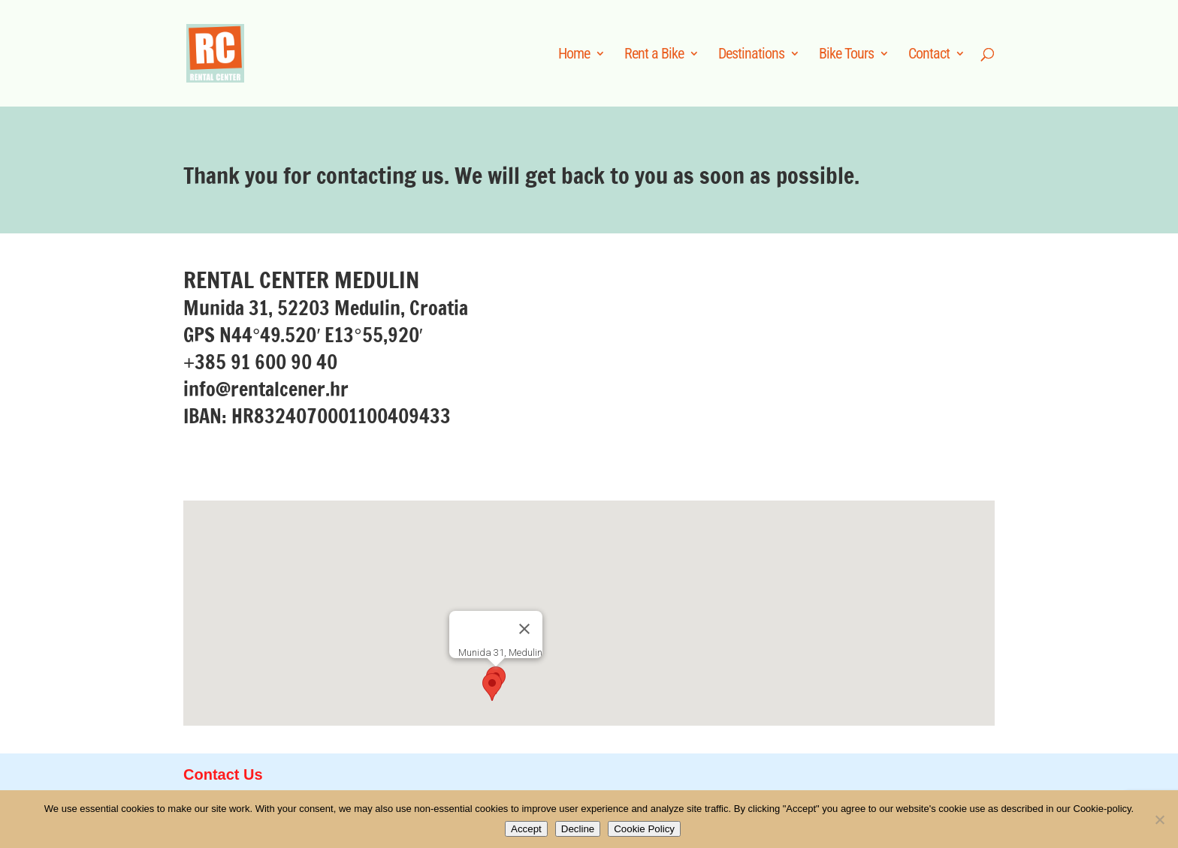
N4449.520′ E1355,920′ (321, 335)
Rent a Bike (654, 55)
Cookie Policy (644, 828)
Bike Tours (846, 55)
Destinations (751, 55)
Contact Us (223, 774)
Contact (929, 55)
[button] (492, 687)
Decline (577, 828)
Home (574, 55)
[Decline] (1159, 819)
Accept (526, 828)
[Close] (524, 629)
